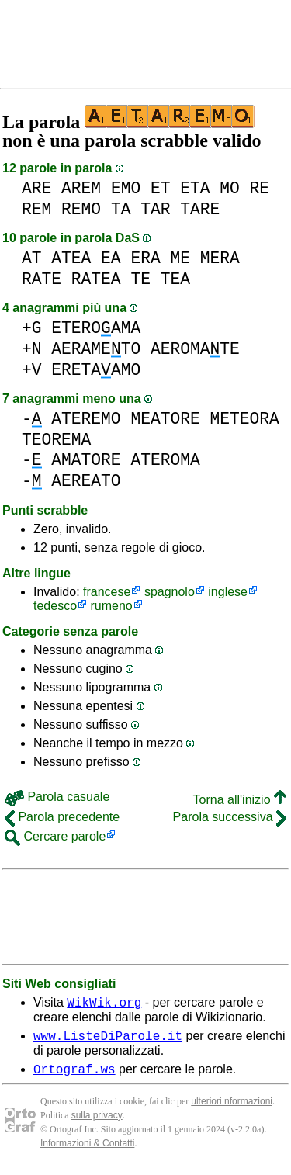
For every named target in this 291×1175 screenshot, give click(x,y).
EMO (125, 188)
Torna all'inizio (239, 799)
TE (140, 279)
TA (121, 209)
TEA (175, 279)
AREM (81, 188)
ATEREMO (85, 418)
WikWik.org (104, 1004)
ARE (36, 188)
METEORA (244, 418)
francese (106, 591)
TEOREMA (56, 439)
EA (111, 258)
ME (180, 258)
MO (230, 188)
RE (260, 188)
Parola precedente (62, 816)
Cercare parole (55, 836)
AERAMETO (95, 349)
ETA (195, 188)
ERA (145, 258)
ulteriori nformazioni (231, 1108)
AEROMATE (195, 349)
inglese (228, 591)
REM (36, 209)
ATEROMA (164, 460)
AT (32, 258)
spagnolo (169, 591)
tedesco (55, 605)
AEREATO (85, 481)
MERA (220, 258)
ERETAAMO (95, 370)
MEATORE (164, 418)
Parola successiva (229, 816)
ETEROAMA (95, 328)
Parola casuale (57, 796)
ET (161, 188)
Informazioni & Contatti (87, 1150)
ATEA (71, 258)
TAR (155, 209)
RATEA (96, 279)
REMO (81, 209)
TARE (200, 209)
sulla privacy (97, 1122)
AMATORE (85, 460)
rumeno (112, 605)
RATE (41, 279)
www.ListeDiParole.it (107, 1039)
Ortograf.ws (74, 1075)
